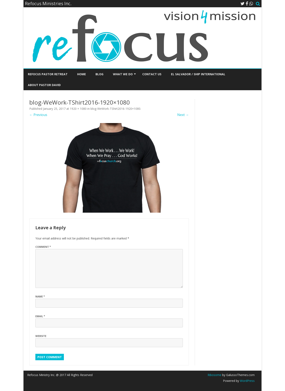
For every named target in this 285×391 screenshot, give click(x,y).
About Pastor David (44, 85)
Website (40, 336)
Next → (183, 114)
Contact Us (151, 74)
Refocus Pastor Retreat (48, 74)
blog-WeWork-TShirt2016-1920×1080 (115, 109)
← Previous (38, 114)
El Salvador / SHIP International (198, 74)
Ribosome (214, 375)
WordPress (247, 381)
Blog (99, 74)
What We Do (123, 74)
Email (40, 316)
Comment (43, 247)
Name (40, 296)
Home (81, 74)
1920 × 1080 (78, 109)
